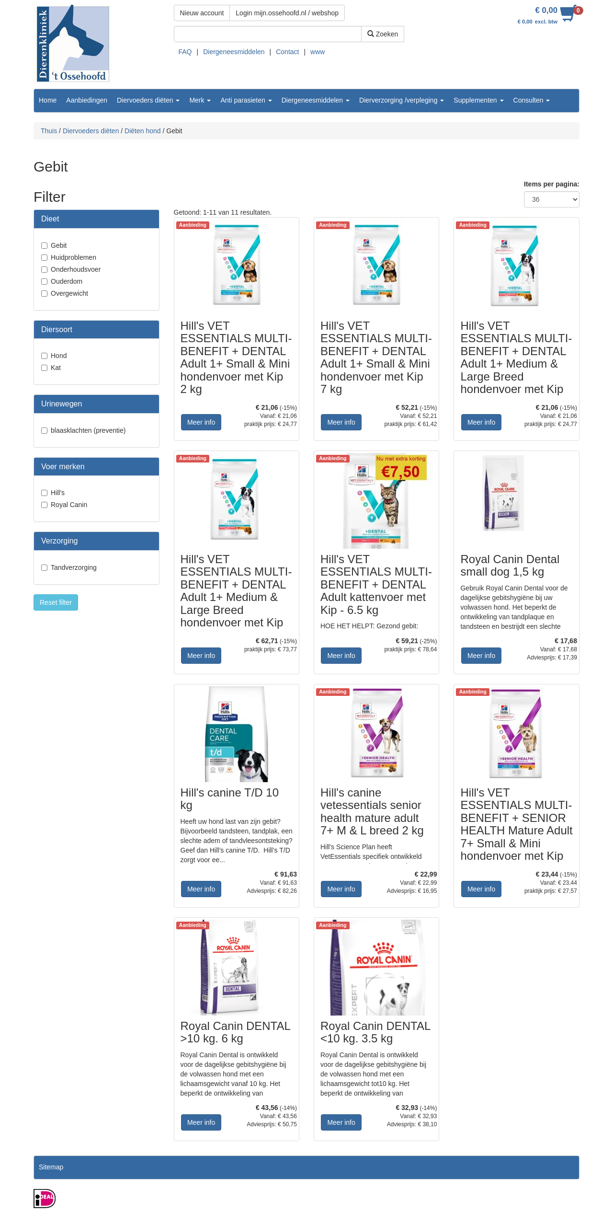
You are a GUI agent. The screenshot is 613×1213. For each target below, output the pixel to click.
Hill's (58, 493)
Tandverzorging (74, 567)
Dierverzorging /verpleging (401, 100)
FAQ (185, 52)
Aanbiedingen (86, 100)
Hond (59, 355)
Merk (200, 100)
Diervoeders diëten (148, 100)
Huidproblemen (73, 257)
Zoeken (382, 34)
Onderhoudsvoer (76, 269)
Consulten (531, 100)
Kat (56, 367)
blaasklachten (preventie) (88, 430)
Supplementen (478, 100)
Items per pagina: (551, 184)
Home (48, 100)
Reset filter (56, 602)
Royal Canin (69, 504)
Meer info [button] (201, 422)
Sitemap (51, 1167)
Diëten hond (143, 131)
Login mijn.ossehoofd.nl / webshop (287, 13)
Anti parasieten (246, 100)
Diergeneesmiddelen (233, 52)
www (317, 52)
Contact (287, 52)
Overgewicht (69, 293)
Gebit (59, 245)
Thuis (49, 131)
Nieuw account (202, 13)
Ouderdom (66, 281)
